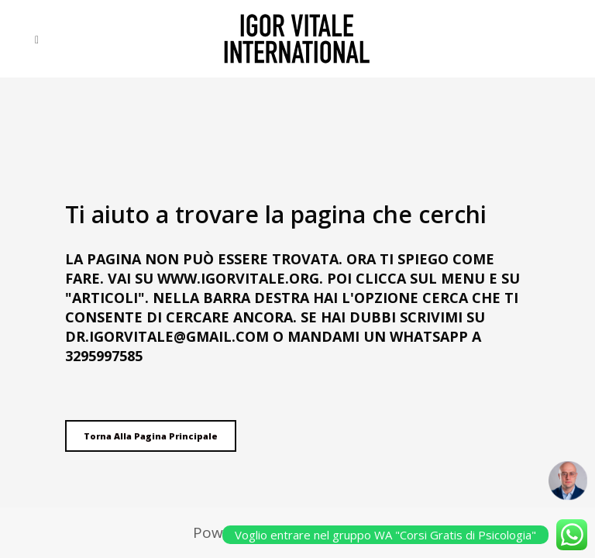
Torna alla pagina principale (151, 436)
